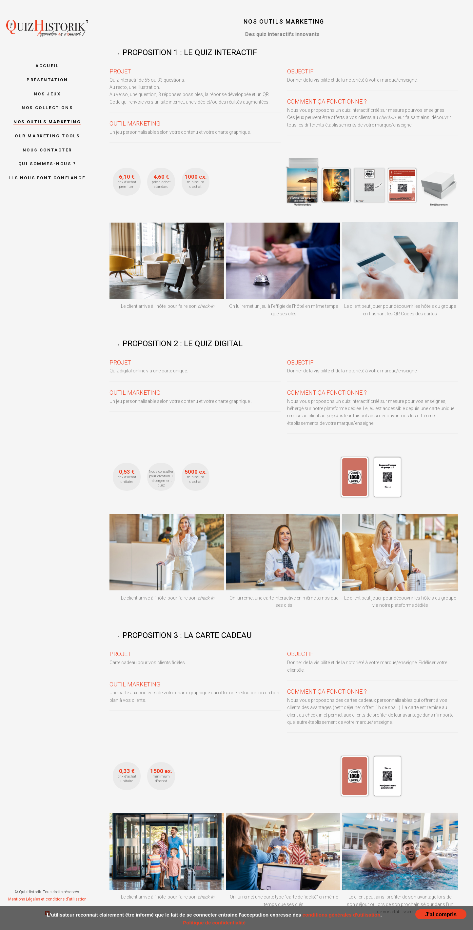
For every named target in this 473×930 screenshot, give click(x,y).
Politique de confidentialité (214, 922)
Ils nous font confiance (47, 177)
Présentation (47, 79)
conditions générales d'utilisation (342, 915)
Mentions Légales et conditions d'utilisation (47, 899)
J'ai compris (441, 914)
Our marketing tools (47, 135)
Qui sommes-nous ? (47, 163)
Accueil (47, 65)
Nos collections (47, 107)
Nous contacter (47, 150)
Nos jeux (47, 93)
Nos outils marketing (47, 121)
